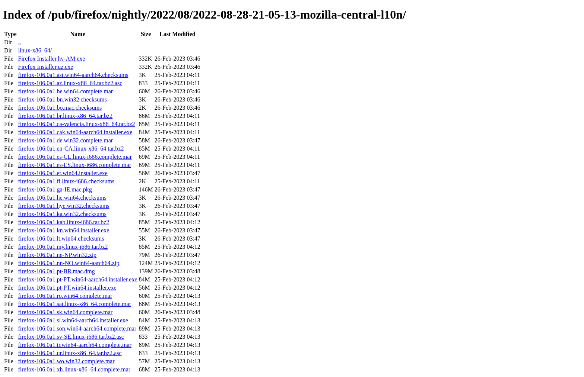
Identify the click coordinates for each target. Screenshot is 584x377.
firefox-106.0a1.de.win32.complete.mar (65, 140)
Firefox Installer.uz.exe (45, 67)
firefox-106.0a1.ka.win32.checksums (62, 214)
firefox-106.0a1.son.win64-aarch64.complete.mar (77, 328)
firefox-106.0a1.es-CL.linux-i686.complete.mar (74, 157)
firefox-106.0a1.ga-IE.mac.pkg (55, 189)
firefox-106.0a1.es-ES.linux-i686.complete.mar (74, 165)
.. (19, 42)
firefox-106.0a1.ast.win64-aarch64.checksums (73, 75)
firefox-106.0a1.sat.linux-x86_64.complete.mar (74, 304)
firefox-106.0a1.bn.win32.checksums (62, 99)
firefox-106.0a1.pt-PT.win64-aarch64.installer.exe (77, 279)
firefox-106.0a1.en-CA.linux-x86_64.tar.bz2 (71, 148)
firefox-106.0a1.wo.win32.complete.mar (66, 361)
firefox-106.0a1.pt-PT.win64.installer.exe (67, 287)
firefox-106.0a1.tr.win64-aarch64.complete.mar (74, 345)
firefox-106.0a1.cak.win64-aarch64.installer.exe (75, 132)
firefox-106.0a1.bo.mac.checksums (60, 107)
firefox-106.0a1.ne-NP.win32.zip (57, 255)
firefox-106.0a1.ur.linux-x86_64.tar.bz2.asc (69, 353)
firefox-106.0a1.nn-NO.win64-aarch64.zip (68, 263)
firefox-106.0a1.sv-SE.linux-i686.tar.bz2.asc (71, 337)
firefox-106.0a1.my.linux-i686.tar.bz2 (63, 247)
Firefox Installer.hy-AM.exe (51, 58)
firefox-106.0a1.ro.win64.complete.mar (65, 296)
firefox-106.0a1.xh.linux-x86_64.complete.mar (74, 369)
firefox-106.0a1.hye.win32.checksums (63, 206)
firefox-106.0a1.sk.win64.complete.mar (65, 312)
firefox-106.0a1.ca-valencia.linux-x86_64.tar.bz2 (76, 124)
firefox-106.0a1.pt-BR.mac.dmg (56, 271)
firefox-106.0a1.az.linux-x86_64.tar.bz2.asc (70, 83)
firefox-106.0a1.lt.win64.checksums (61, 238)
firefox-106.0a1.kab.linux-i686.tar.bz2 (63, 222)
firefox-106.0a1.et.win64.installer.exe (62, 173)
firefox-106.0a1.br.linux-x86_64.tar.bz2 (65, 116)
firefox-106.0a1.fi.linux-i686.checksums (66, 181)
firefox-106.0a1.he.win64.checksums (62, 197)
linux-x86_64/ (35, 50)
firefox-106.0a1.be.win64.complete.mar (65, 91)
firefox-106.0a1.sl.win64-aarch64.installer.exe (73, 320)
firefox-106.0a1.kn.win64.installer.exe (63, 230)
